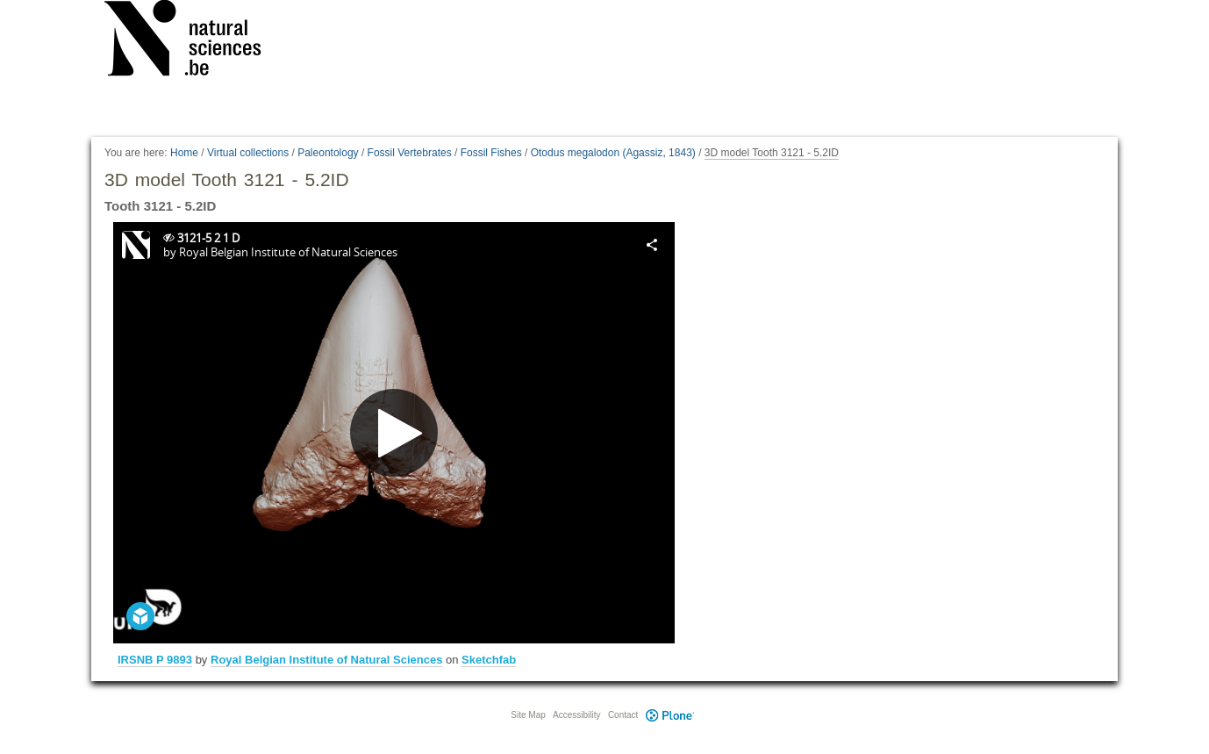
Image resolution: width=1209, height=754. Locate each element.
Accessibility (576, 715)
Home (184, 153)
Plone (669, 715)
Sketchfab (488, 659)
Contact (623, 715)
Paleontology (327, 153)
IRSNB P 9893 (155, 659)
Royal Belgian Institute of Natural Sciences (326, 659)
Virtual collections (248, 153)
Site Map (528, 715)
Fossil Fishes (491, 153)
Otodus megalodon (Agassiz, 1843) (613, 153)
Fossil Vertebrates (410, 153)
